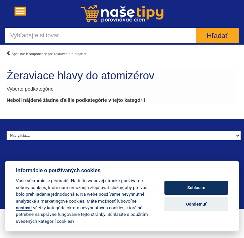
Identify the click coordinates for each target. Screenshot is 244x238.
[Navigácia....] (20, 11)
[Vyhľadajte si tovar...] (100, 35)
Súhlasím (196, 187)
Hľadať (217, 35)
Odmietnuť (196, 204)
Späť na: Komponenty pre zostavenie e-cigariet (46, 52)
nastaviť (24, 207)
